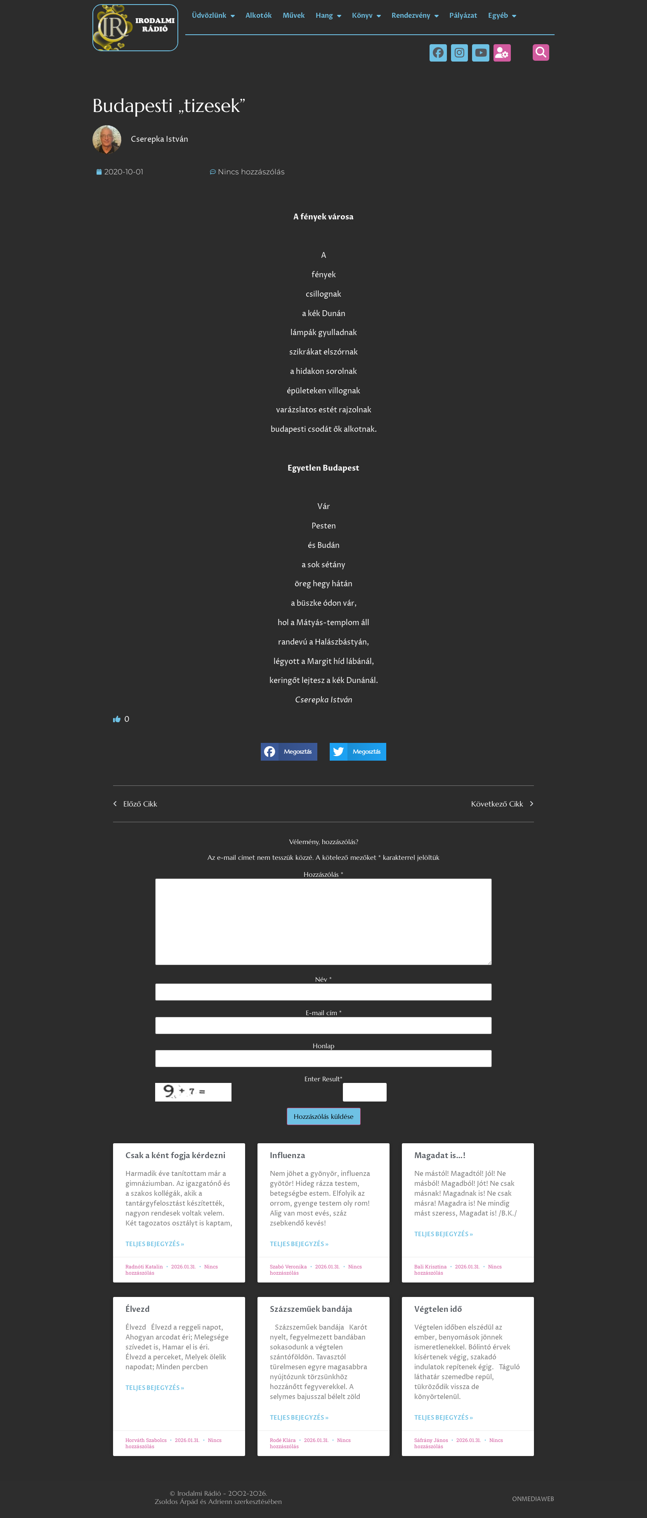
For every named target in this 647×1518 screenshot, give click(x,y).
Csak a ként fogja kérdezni (175, 1156)
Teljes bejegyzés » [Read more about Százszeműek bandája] (299, 1418)
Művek (294, 15)
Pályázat (463, 15)
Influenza (287, 1156)
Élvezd (137, 1309)
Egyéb (502, 15)
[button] (541, 52)
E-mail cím (324, 1012)
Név (323, 979)
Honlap (323, 1045)
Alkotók (259, 15)
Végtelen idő (438, 1309)
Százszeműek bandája (311, 1309)
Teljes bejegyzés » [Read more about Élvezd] (154, 1388)
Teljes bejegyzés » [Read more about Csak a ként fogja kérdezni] (154, 1244)
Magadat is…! (439, 1156)
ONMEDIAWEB (533, 1499)
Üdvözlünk (213, 15)
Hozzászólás (323, 874)
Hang (328, 15)
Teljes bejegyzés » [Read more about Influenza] (299, 1244)
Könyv (366, 15)
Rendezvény (415, 15)
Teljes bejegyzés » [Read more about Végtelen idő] (443, 1418)
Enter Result (323, 1078)
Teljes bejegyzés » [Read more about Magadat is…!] (443, 1234)
